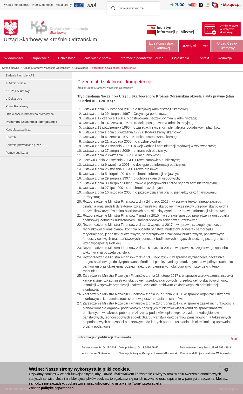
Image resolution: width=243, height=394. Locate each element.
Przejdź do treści (42, 5)
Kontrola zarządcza (18, 129)
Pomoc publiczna (17, 152)
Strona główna (10, 67)
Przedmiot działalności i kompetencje (114, 67)
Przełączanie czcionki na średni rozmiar (92, 5)
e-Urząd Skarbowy (18, 91)
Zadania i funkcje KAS (20, 75)
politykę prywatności (57, 388)
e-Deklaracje (14, 98)
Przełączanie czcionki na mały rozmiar (89, 5)
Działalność (81, 67)
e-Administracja (16, 83)
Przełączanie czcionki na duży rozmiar (95, 5)
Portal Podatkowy (17, 106)
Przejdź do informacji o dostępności (79, 5)
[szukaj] (132, 8)
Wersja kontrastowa (16, 5)
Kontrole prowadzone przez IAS (26, 145)
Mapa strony (64, 5)
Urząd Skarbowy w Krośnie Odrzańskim (50, 39)
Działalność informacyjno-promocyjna (30, 114)
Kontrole (11, 137)
